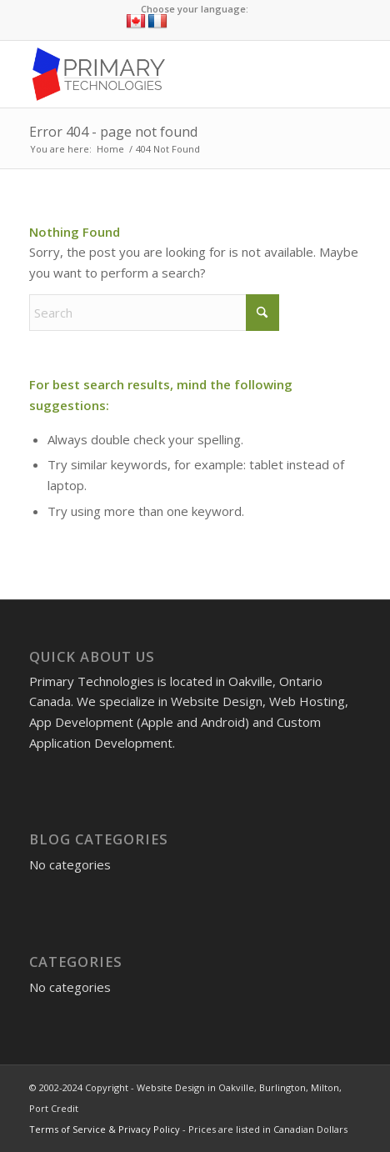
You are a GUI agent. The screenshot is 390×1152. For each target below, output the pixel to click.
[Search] (154, 312)
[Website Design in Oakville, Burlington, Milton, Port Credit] (161, 74)
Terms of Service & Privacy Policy (104, 1129)
